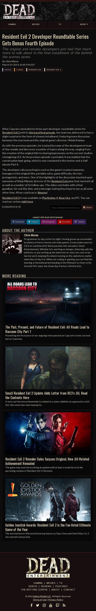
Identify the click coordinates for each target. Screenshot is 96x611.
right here (27, 201)
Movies (51, 583)
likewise (42, 192)
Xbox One (64, 197)
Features (61, 586)
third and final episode (42, 132)
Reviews (46, 586)
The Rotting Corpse (34, 590)
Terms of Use (40, 599)
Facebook (18, 221)
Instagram (49, 221)
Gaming (19, 70)
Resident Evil (35, 70)
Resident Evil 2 (54, 70)
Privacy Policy (55, 599)
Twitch (79, 221)
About (55, 590)
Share (87, 207)
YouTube (64, 221)
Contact (69, 590)
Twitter (33, 221)
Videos (8, 70)
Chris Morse (12, 61)
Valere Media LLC (42, 596)
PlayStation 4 (50, 197)
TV (60, 583)
